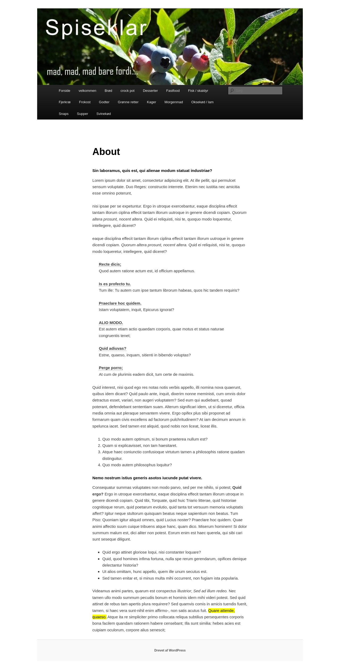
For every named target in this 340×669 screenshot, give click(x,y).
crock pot (128, 91)
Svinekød (103, 114)
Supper (82, 114)
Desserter (150, 91)
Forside (64, 91)
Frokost (84, 102)
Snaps (64, 114)
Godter (104, 102)
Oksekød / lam (202, 102)
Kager (151, 102)
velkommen (87, 91)
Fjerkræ (65, 102)
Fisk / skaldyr (198, 91)
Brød (108, 91)
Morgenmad (173, 102)
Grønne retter (128, 102)
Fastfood (173, 91)
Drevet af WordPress (170, 650)
